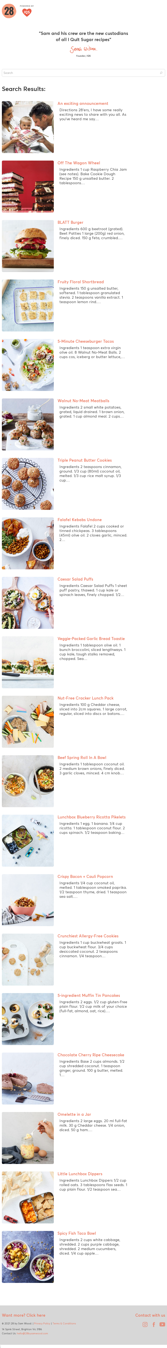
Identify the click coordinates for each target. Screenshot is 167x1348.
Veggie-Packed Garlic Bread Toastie (91, 638)
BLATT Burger (70, 222)
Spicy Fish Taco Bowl (77, 1233)
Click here (35, 1315)
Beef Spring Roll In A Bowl (82, 757)
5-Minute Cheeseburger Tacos (86, 341)
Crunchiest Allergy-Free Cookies (88, 935)
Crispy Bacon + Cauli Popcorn (85, 876)
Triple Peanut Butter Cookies (85, 460)
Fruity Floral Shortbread (81, 281)
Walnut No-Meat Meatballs (83, 400)
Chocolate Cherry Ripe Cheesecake (91, 1054)
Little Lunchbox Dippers (80, 1173)
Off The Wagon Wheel (79, 162)
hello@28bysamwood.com (32, 1333)
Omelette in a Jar (74, 1114)
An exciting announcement (83, 103)
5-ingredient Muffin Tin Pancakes (89, 995)
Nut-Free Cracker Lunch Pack (86, 698)
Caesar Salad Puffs (75, 579)
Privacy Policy (42, 1323)
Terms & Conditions (64, 1323)
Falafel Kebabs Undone (80, 519)
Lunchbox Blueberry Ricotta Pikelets (92, 817)
